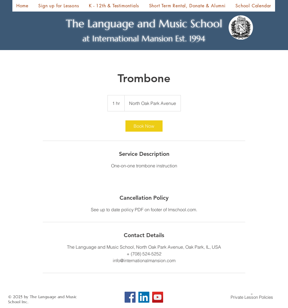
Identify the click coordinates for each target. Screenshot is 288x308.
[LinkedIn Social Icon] (143, 297)
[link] (144, 126)
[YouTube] (157, 297)
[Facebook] (130, 297)
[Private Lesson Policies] (251, 297)
